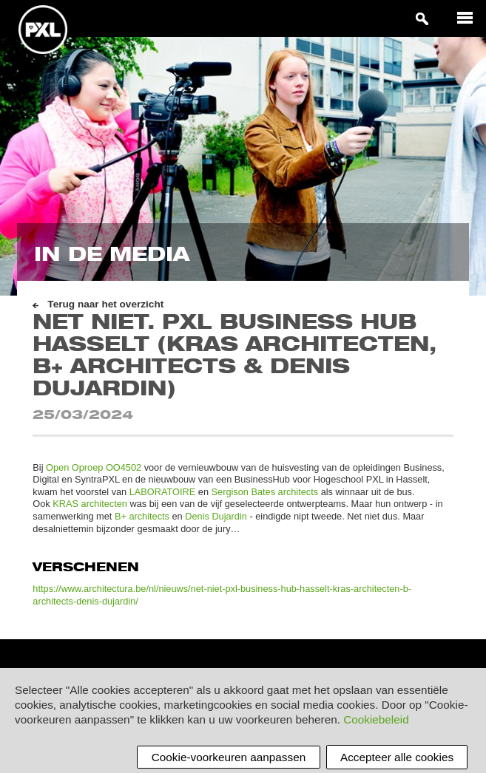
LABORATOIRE (162, 491)
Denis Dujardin (216, 516)
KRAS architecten (90, 503)
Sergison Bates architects (265, 491)
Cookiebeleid (375, 719)
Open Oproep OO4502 (93, 467)
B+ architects (142, 516)
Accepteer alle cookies (396, 757)
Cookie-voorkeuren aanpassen (229, 757)
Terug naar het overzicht (105, 304)
